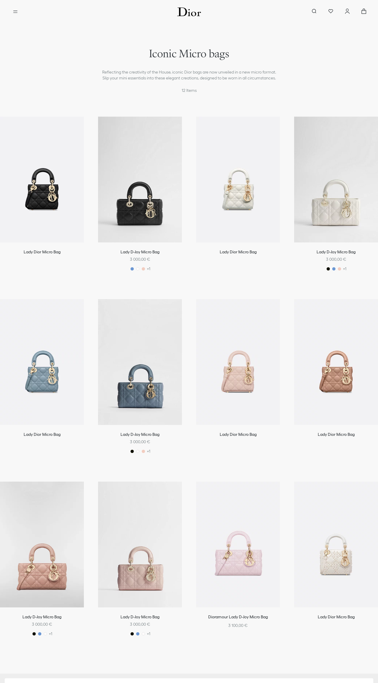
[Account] (347, 12)
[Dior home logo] (189, 11)
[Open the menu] (15, 12)
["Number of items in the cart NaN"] (363, 12)
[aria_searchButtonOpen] (314, 12)
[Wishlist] (330, 12)
